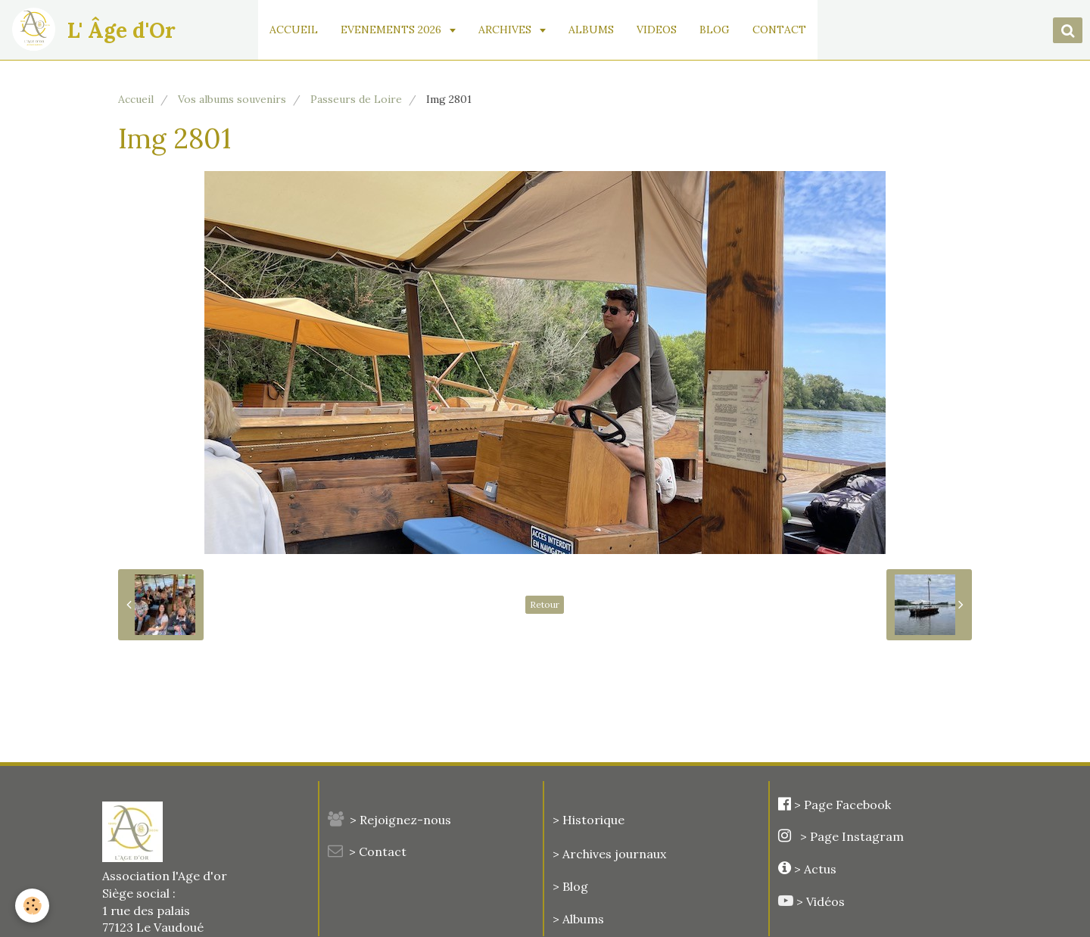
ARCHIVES (506, 29)
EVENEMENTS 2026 (392, 29)
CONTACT (779, 29)
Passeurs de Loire (356, 99)
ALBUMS (591, 29)
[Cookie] (32, 906)
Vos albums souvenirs (232, 99)
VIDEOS (657, 29)
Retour (544, 604)
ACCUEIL (293, 29)
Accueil (136, 99)
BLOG (714, 29)
